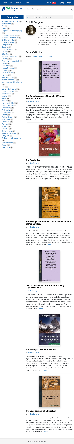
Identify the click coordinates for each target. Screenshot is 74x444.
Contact (26, 3)
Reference (5, 122)
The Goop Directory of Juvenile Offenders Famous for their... (45, 97)
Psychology (6, 119)
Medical (5, 96)
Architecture (6, 24)
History (4, 70)
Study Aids (5, 136)
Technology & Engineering (11, 138)
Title (45, 56)
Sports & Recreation (9, 133)
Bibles (4, 28)
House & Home (7, 73)
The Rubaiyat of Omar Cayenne (41, 349)
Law (3, 87)
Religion (5, 124)
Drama (4, 52)
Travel (4, 145)
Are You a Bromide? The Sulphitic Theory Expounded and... (45, 286)
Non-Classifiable (8, 103)
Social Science (7, 131)
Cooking (5, 47)
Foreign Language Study (11, 61)
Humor (4, 75)
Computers (6, 45)
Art (3, 26)
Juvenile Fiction (7, 77)
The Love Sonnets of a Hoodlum (41, 411)
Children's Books (8, 40)
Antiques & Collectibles (10, 21)
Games (4, 63)
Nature (4, 101)
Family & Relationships (10, 56)
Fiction (4, 59)
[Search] (47, 9)
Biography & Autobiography (12, 31)
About (18, 3)
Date (50, 56)
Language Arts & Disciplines (12, 82)
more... (49, 119)
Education (5, 54)
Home (5, 3)
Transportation (7, 143)
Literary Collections (9, 89)
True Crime (6, 147)
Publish (51, 3)
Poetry (4, 115)
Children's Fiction (8, 42)
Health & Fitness (8, 68)
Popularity (37, 56)
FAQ (11, 3)
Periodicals (6, 108)
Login (69, 3)
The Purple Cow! (33, 160)
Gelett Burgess (33, 101)
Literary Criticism (8, 91)
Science (4, 126)
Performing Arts (7, 105)
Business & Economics (10, 38)
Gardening (6, 66)
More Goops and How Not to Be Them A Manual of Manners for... (48, 222)
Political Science (7, 117)
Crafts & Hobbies (8, 49)
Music (4, 98)
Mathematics (6, 94)
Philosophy (6, 110)
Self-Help (5, 129)
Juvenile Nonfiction (9, 80)
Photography (6, 112)
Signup (61, 3)
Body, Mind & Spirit (9, 35)
